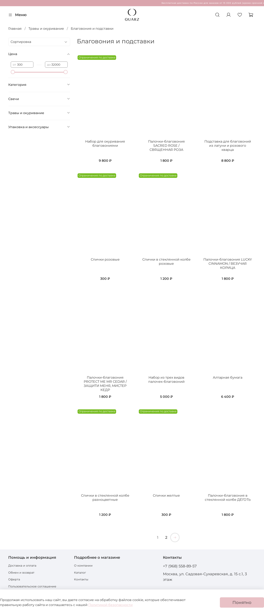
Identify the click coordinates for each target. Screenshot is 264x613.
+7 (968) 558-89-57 (180, 566)
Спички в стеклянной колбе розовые (166, 261)
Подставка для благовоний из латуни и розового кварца (227, 145)
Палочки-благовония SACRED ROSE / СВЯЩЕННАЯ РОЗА (166, 145)
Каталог (80, 572)
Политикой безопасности (110, 605)
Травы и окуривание (46, 29)
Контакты (81, 579)
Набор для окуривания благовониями (105, 143)
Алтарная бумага (227, 377)
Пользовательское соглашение (32, 586)
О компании (83, 565)
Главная (15, 29)
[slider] (13, 72)
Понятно (241, 602)
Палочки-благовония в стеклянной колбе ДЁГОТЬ (228, 498)
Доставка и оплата (22, 565)
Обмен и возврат (21, 572)
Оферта (14, 579)
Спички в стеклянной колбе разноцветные (105, 498)
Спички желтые (166, 495)
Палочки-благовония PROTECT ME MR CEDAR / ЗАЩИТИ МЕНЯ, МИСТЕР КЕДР (105, 384)
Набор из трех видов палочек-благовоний (166, 380)
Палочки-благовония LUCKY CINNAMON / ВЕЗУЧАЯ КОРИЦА (227, 263)
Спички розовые (105, 259)
